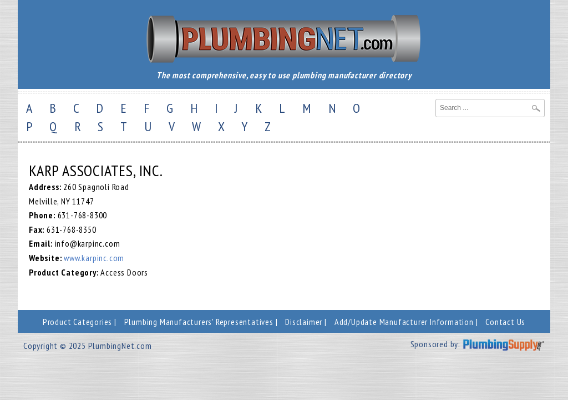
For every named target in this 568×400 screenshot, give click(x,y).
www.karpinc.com (94, 257)
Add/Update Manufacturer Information (404, 321)
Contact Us (505, 321)
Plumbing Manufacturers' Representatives (198, 321)
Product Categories (77, 321)
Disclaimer (303, 321)
